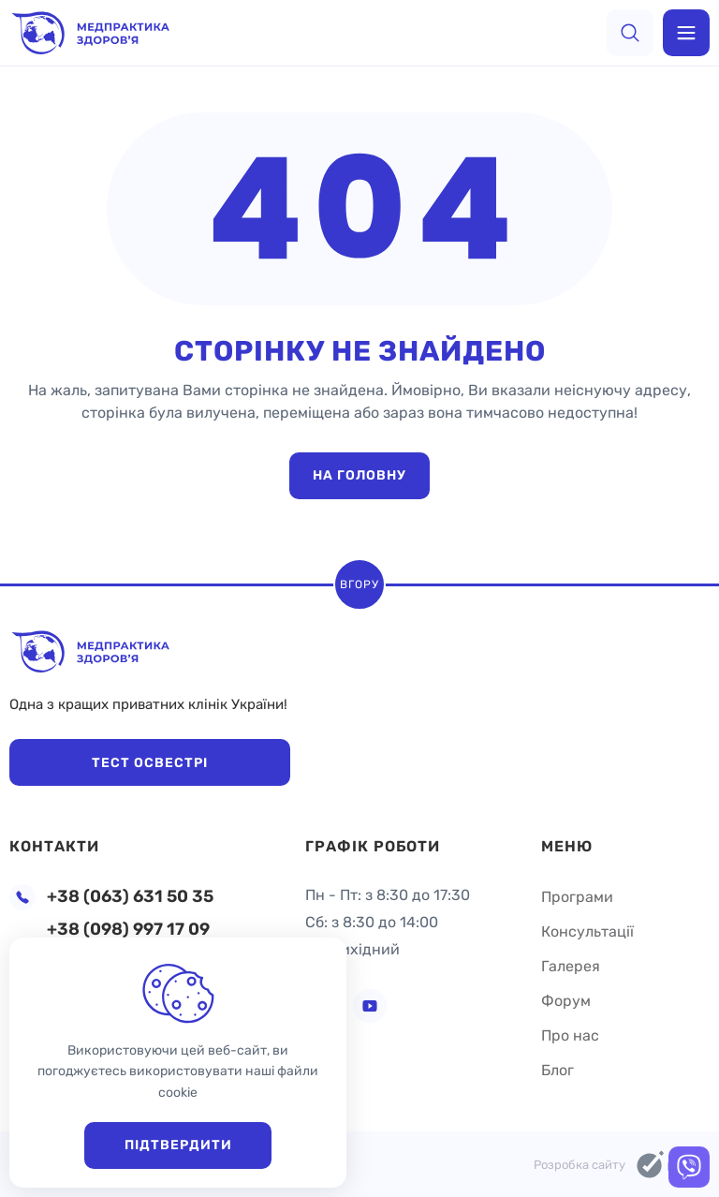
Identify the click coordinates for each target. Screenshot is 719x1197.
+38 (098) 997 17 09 (128, 929)
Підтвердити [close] (178, 1145)
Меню (567, 846)
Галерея (570, 966)
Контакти (54, 846)
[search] (630, 32)
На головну (359, 475)
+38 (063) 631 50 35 (130, 897)
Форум (566, 1001)
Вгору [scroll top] (359, 584)
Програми (577, 897)
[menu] (686, 32)
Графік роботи (372, 846)
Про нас (570, 1035)
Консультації (587, 931)
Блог (557, 1070)
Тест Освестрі (150, 763)
